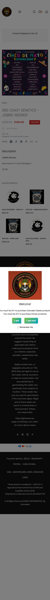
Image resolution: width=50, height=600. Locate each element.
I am (16, 320)
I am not (31, 320)
